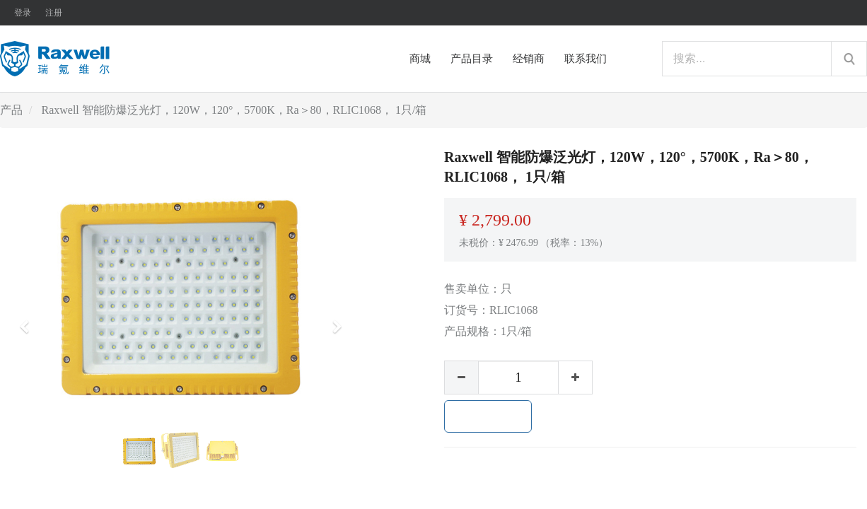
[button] (29, 320)
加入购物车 (488, 416)
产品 (11, 110)
